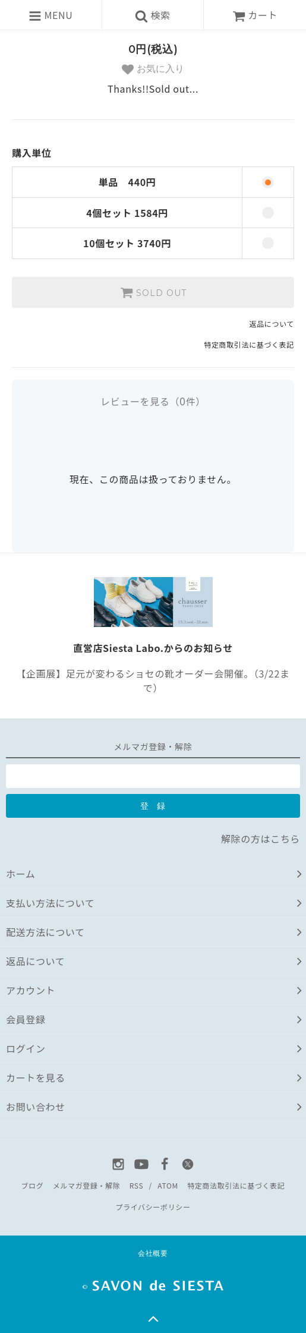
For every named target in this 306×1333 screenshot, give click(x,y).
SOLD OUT (153, 292)
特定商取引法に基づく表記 (249, 344)
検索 (153, 15)
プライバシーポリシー (152, 1207)
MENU (50, 15)
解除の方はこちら (260, 838)
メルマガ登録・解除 (87, 1185)
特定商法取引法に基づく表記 (236, 1185)
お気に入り (153, 69)
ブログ (32, 1185)
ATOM (167, 1185)
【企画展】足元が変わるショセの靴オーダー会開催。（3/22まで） (152, 680)
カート (254, 15)
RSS (136, 1185)
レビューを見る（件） (153, 401)
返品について (272, 324)
